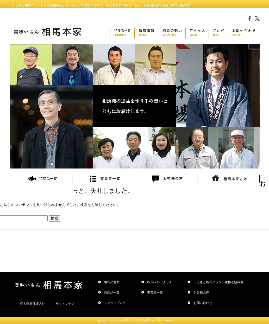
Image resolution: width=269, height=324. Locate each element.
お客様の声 (201, 292)
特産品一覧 (112, 292)
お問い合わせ (202, 303)
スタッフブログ (115, 303)
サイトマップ (64, 304)
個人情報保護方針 (32, 304)
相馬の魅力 (112, 282)
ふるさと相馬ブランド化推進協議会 (218, 282)
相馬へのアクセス (159, 282)
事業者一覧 (155, 292)
